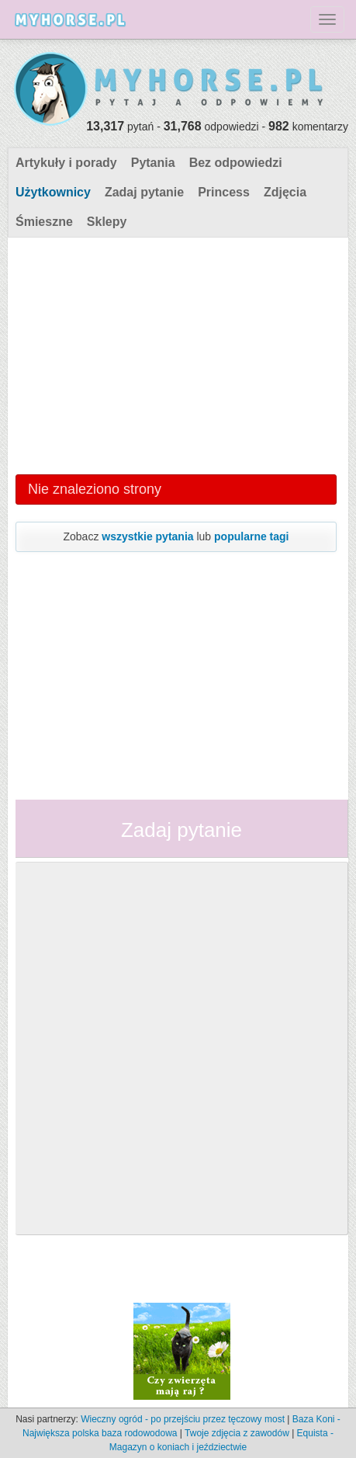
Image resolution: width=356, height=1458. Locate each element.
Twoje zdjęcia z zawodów (237, 1433)
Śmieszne (44, 221)
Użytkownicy (53, 192)
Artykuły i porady (66, 162)
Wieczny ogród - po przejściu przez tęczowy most (183, 1419)
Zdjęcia (285, 192)
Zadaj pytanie (144, 192)
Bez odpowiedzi (235, 162)
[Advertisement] (176, 354)
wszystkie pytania (147, 536)
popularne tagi (251, 536)
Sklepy (107, 221)
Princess (224, 192)
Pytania (153, 162)
